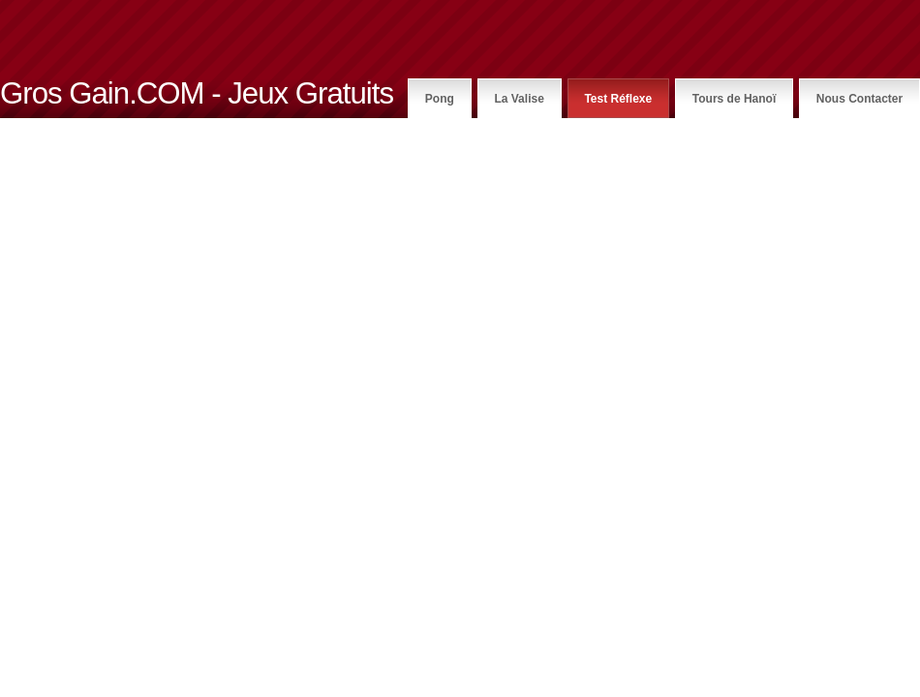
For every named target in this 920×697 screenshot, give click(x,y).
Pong (439, 99)
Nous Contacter (859, 99)
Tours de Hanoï (734, 99)
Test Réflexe (618, 99)
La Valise (518, 99)
